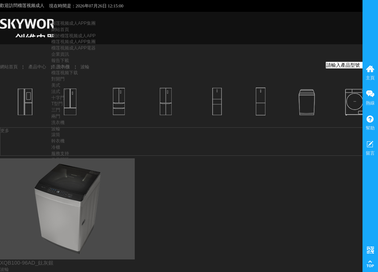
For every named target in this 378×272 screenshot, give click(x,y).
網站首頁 (60, 29)
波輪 (84, 66)
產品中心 (37, 66)
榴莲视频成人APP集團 (73, 23)
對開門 (58, 79)
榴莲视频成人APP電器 (73, 48)
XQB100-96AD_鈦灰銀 (27, 263)
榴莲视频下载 (64, 72)
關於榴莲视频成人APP (73, 35)
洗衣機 (58, 122)
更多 (4, 130)
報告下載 (60, 60)
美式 (55, 85)
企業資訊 (60, 54)
